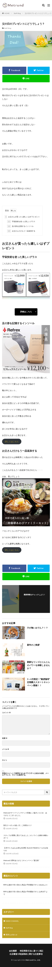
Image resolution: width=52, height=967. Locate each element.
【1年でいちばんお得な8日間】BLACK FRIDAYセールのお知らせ (25, 849)
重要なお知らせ (11, 935)
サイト (4, 760)
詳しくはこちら (12, 441)
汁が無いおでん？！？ (37, 627)
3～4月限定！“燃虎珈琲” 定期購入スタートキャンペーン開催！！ (38, 682)
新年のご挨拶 (33, 645)
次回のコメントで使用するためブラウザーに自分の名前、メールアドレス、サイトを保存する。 (25, 774)
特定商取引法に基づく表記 (31, 951)
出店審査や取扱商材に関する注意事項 (26, 954)
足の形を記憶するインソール (20, 226)
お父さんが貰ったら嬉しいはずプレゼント (22, 216)
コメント (6, 712)
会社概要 (13, 951)
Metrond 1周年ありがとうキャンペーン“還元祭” (21, 860)
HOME (7, 13)
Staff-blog (17, 13)
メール (5, 749)
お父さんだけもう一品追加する (21, 231)
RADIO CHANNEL (12, 921)
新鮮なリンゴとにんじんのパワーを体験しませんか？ (38, 665)
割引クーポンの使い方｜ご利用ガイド (17, 825)
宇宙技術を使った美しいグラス (21, 221)
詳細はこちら (26, 311)
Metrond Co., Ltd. (33, 960)
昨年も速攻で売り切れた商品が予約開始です (20, 885)
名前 (4, 738)
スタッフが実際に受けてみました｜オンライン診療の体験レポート (25, 836)
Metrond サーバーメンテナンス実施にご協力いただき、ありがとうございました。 (25, 814)
